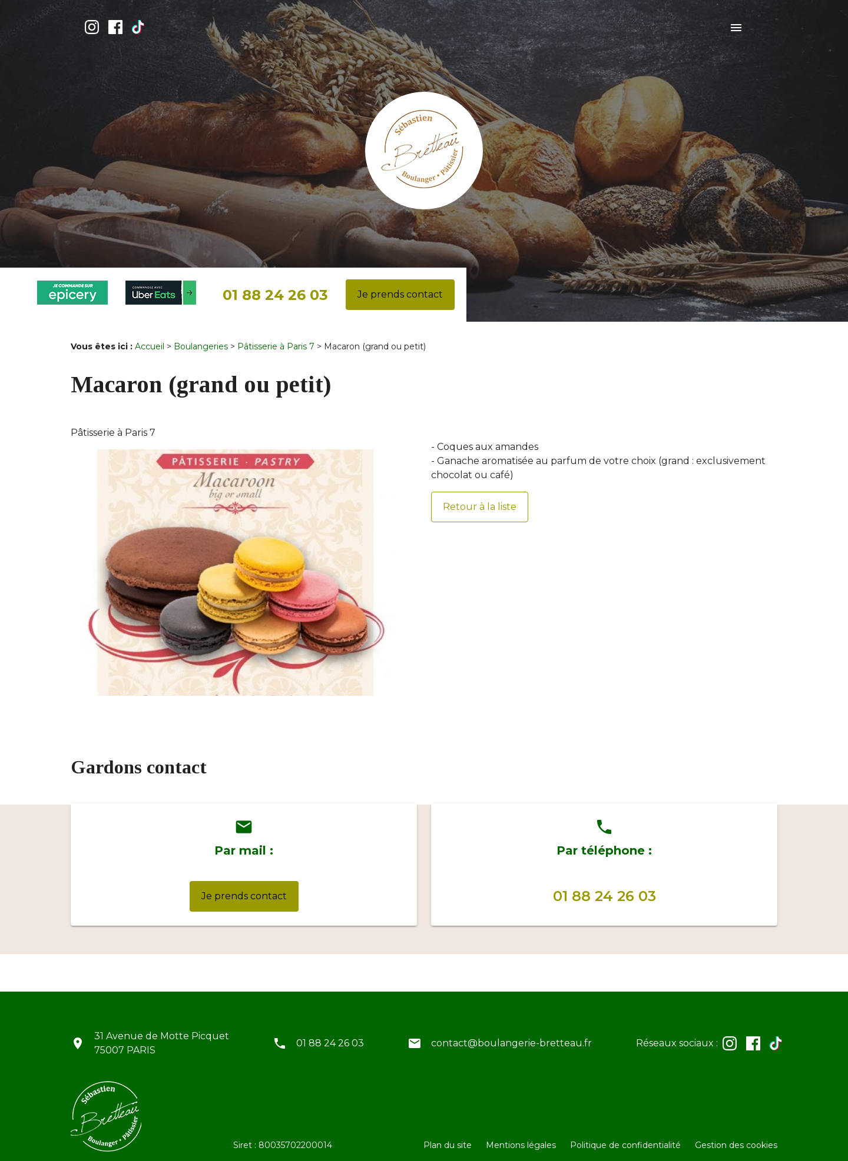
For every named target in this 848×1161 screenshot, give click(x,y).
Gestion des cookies (736, 1135)
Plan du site (447, 1135)
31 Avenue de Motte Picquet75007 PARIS (161, 1033)
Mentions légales (521, 1135)
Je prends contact (400, 285)
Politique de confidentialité (625, 1135)
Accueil (149, 337)
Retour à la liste (479, 497)
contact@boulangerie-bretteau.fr (511, 1033)
